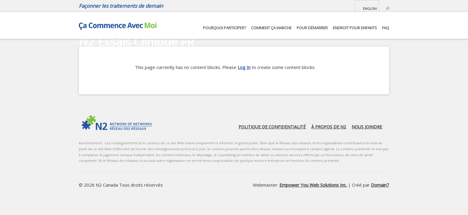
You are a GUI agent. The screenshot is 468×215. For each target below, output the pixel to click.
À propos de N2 (328, 127)
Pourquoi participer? (224, 27)
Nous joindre (367, 127)
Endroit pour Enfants (355, 27)
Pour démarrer (312, 27)
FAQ (385, 27)
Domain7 (380, 185)
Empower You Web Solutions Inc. (313, 185)
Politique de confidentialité (272, 127)
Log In (244, 67)
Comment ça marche (271, 27)
